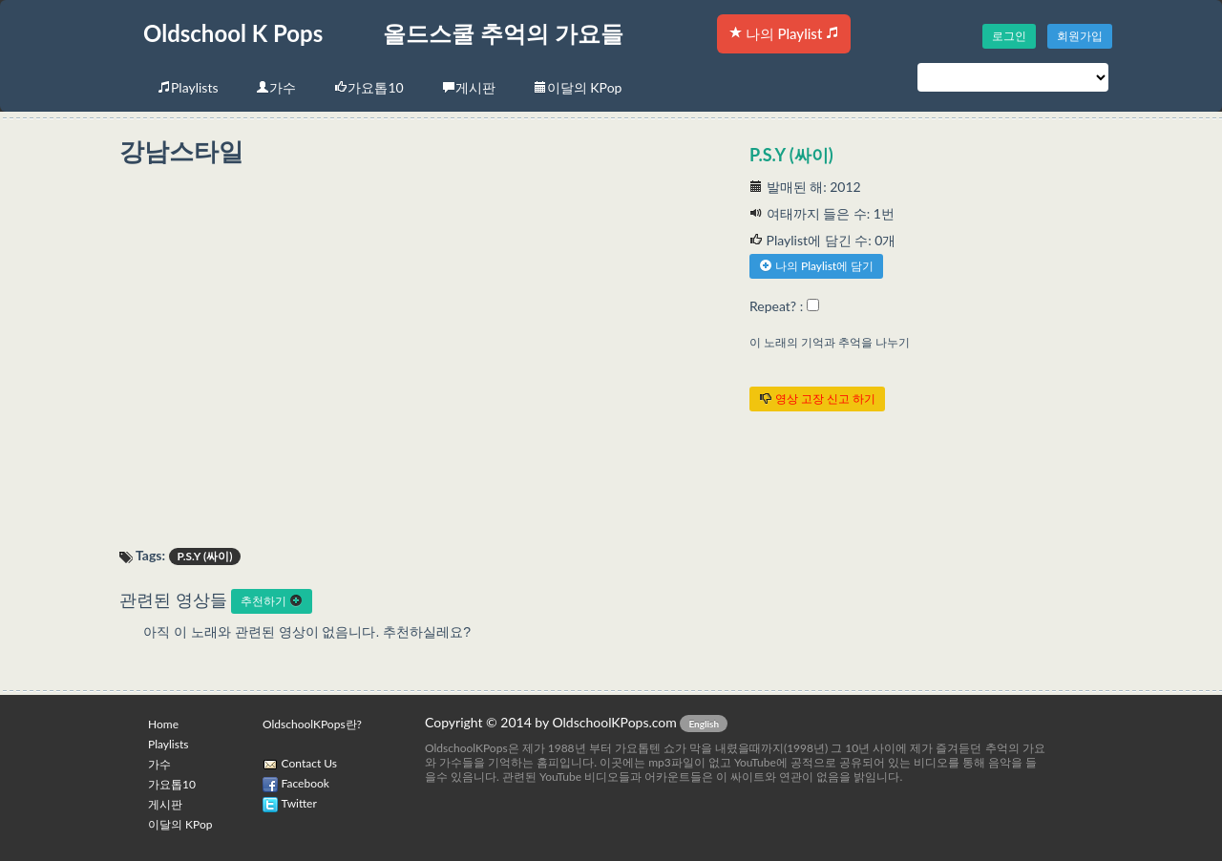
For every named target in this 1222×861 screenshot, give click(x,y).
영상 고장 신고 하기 (817, 398)
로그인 (1009, 36)
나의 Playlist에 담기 (816, 266)
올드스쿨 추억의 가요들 (503, 33)
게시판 (468, 87)
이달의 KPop (578, 87)
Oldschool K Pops (233, 33)
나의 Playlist (783, 33)
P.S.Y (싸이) (791, 154)
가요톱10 (368, 87)
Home (163, 724)
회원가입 (1080, 36)
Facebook (305, 783)
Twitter (299, 803)
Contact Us (309, 763)
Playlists (188, 87)
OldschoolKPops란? (312, 724)
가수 (276, 87)
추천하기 (272, 601)
